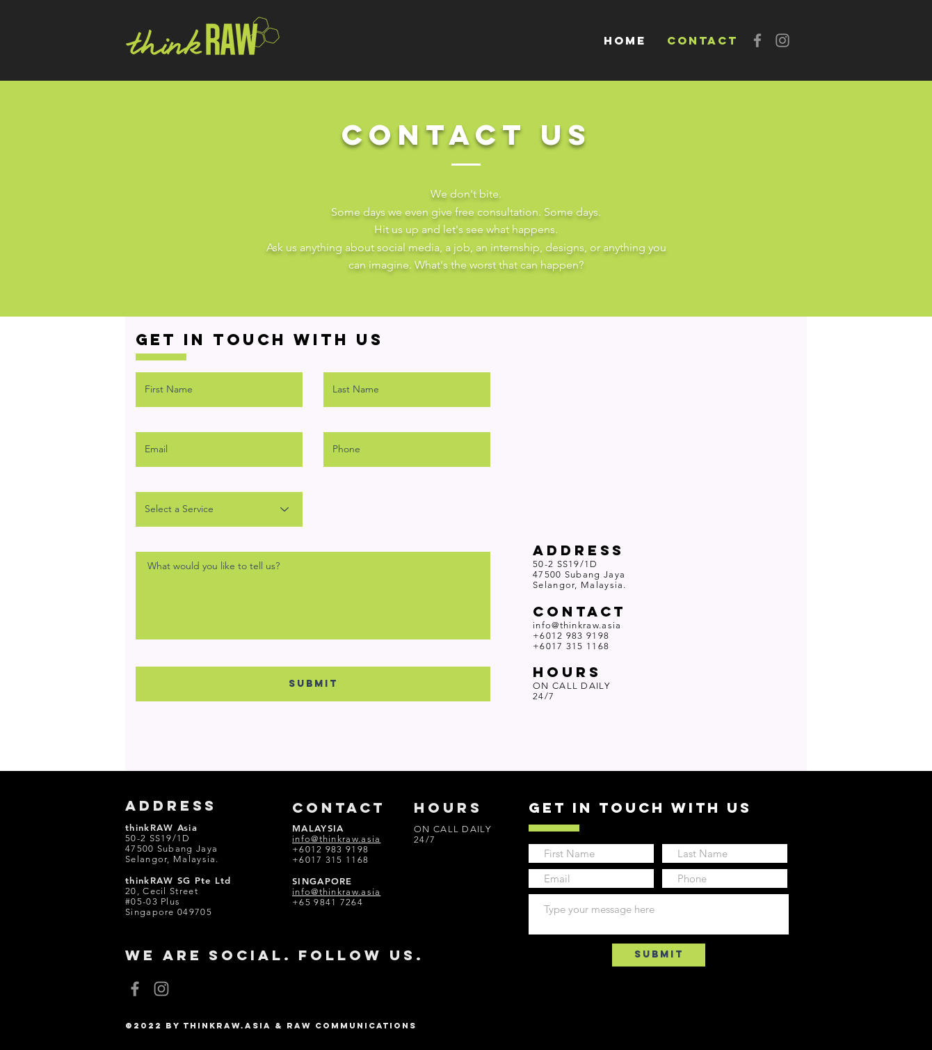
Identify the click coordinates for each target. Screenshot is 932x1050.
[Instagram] (782, 40)
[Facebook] (757, 40)
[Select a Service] (219, 509)
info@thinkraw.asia (577, 625)
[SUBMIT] (313, 684)
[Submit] (658, 955)
